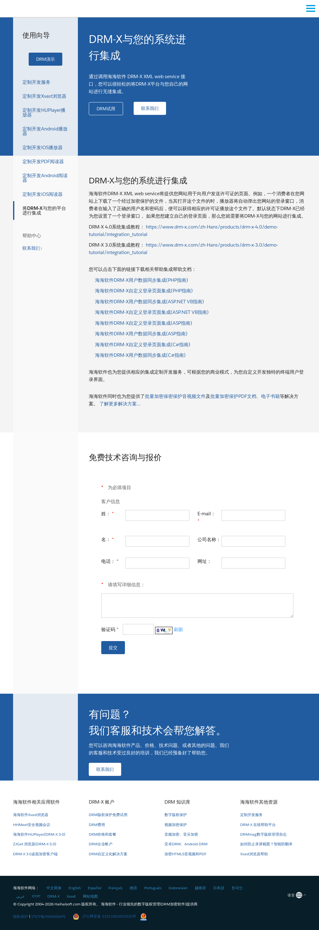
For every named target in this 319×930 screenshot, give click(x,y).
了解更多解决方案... (119, 404)
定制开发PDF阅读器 (43, 161)
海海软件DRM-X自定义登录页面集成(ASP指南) (143, 323)
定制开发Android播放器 (45, 131)
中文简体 (53, 887)
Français (115, 887)
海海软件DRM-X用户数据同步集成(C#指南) (140, 355)
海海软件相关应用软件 (36, 802)
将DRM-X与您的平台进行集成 (44, 210)
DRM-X (53, 896)
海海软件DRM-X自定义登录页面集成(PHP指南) (144, 291)
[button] (45, 59)
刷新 (178, 629)
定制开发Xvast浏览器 (44, 96)
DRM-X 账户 (101, 802)
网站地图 (90, 896)
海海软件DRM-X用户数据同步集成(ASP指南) (141, 334)
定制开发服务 (36, 82)
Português (152, 887)
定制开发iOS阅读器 (42, 194)
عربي (20, 896)
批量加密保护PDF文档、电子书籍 (245, 396)
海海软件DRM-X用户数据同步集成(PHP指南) (141, 280)
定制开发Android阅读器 (45, 177)
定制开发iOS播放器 (42, 147)
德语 (133, 887)
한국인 (237, 887)
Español (94, 887)
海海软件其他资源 (259, 802)
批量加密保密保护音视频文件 (175, 396)
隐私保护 (20, 916)
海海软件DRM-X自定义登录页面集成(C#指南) (142, 344)
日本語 (218, 887)
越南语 (200, 887)
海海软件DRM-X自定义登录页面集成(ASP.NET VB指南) (152, 312)
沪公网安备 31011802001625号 (104, 916)
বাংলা (36, 896)
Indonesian (178, 887)
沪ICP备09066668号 (48, 916)
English (75, 887)
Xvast (71, 896)
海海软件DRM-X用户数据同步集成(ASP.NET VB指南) (149, 301)
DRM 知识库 (177, 802)
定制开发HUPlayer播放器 (43, 112)
